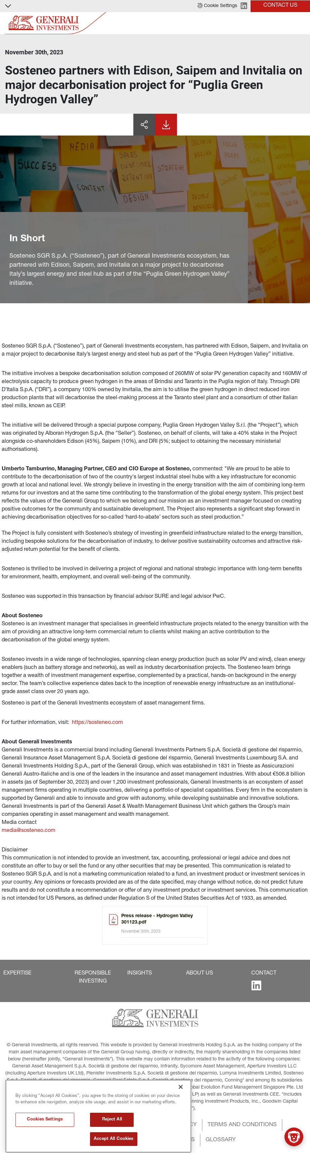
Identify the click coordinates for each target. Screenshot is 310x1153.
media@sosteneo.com (28, 831)
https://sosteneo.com (97, 723)
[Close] (180, 1116)
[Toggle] (301, 23)
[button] (217, 6)
